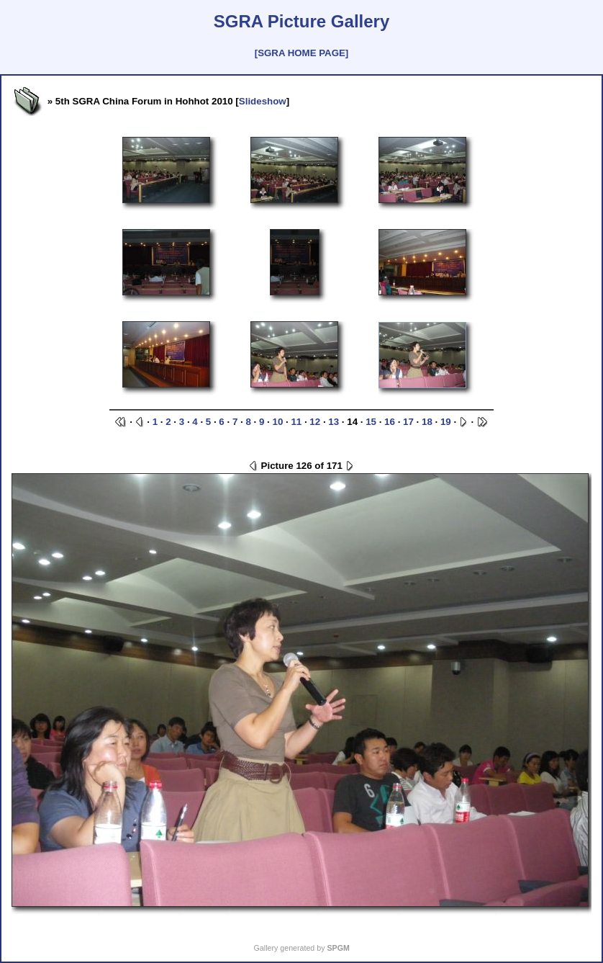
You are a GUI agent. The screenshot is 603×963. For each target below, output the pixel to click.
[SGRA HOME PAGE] (301, 53)
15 (371, 421)
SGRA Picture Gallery (302, 21)
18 (427, 421)
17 (408, 421)
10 (277, 421)
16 (389, 421)
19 (445, 421)
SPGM (338, 948)
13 (333, 421)
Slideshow (262, 101)
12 (314, 421)
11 (296, 421)
